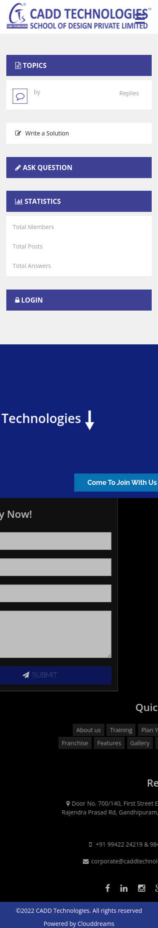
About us (120, 730)
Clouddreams (96, 924)
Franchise (107, 743)
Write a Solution (42, 133)
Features (141, 743)
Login (32, 300)
